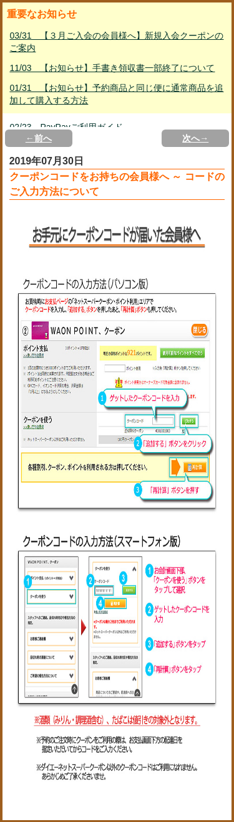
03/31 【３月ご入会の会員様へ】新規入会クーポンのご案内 (116, 42)
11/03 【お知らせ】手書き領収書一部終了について (112, 68)
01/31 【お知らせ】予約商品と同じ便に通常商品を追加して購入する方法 (116, 94)
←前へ (39, 138)
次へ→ (195, 138)
